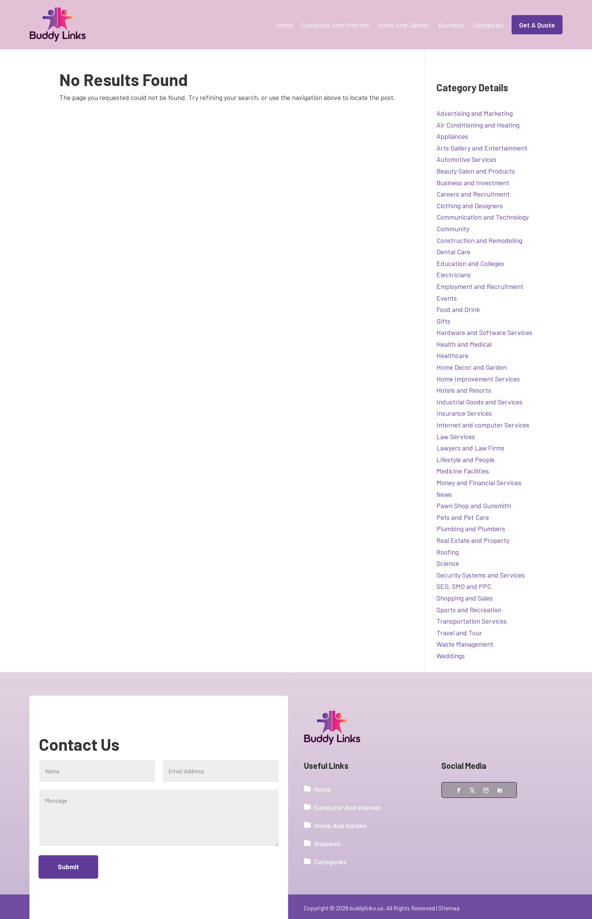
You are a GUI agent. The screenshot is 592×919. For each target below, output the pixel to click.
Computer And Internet (335, 25)
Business (451, 25)
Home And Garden (404, 25)
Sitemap (449, 907)
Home (284, 25)
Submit (69, 867)
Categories (487, 25)
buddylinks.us (367, 907)
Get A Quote (537, 25)
